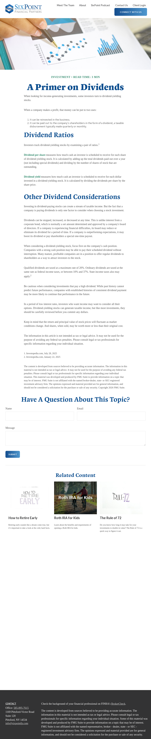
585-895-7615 (21, 707)
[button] (66, 5)
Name (8, 408)
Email (80, 408)
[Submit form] (12, 454)
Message (10, 427)
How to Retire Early (22, 518)
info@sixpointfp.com (16, 723)
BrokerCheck (118, 703)
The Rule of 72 (110, 518)
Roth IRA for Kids (67, 518)
